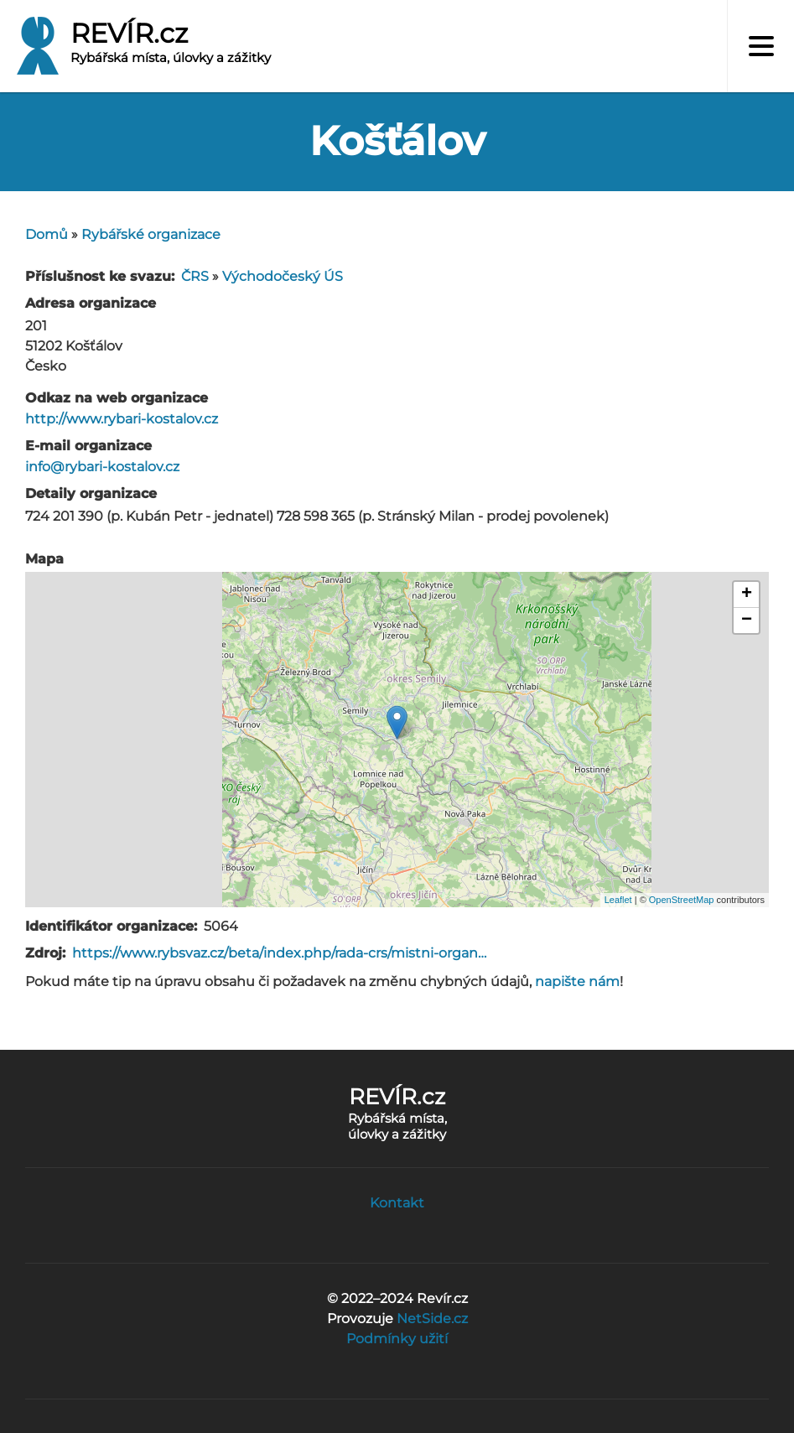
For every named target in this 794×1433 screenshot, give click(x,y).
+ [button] (746, 594)
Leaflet (618, 900)
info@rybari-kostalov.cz (102, 467)
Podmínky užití (397, 1339)
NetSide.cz (432, 1319)
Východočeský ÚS (282, 276)
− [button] (746, 620)
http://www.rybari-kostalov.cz (121, 419)
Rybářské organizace (151, 234)
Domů (46, 234)
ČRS (195, 276)
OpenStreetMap (681, 900)
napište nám (577, 981)
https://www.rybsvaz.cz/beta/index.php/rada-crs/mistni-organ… (279, 953)
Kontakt (397, 1203)
